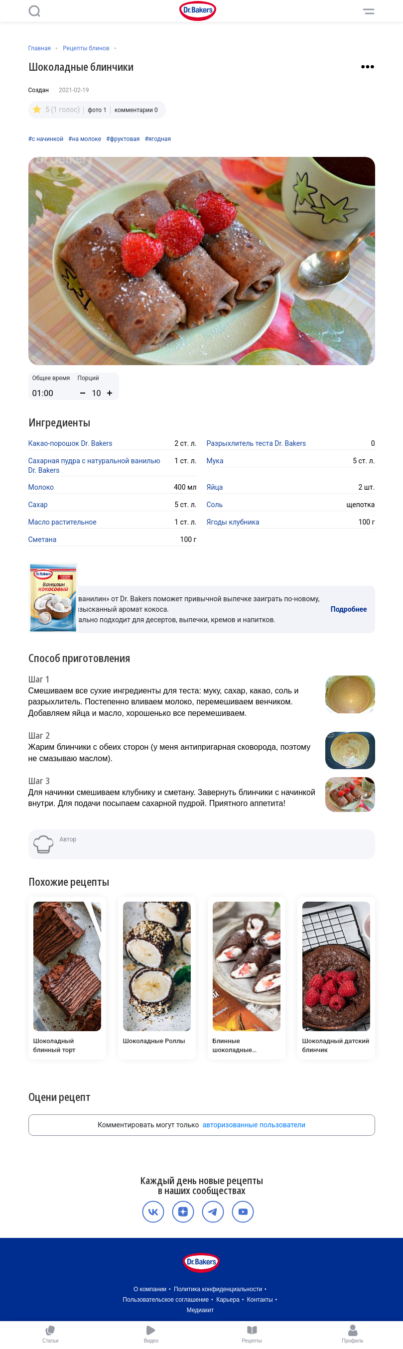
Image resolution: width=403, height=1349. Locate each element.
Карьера (228, 1299)
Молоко (41, 487)
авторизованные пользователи (253, 1125)
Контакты (260, 1299)
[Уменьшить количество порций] (82, 393)
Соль (215, 505)
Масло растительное (62, 522)
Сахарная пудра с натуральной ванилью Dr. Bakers (94, 466)
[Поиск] (34, 11)
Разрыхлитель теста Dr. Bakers (256, 443)
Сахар (38, 505)
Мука (215, 461)
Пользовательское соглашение (166, 1299)
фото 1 (97, 110)
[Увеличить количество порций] (109, 393)
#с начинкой (46, 139)
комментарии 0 (136, 110)
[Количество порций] (96, 393)
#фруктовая (122, 139)
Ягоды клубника (233, 522)
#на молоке (84, 139)
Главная (39, 48)
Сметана (42, 539)
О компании (150, 1289)
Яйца (215, 487)
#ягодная (157, 139)
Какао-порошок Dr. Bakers (70, 443)
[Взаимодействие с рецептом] (367, 66)
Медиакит (200, 1310)
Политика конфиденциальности (218, 1289)
